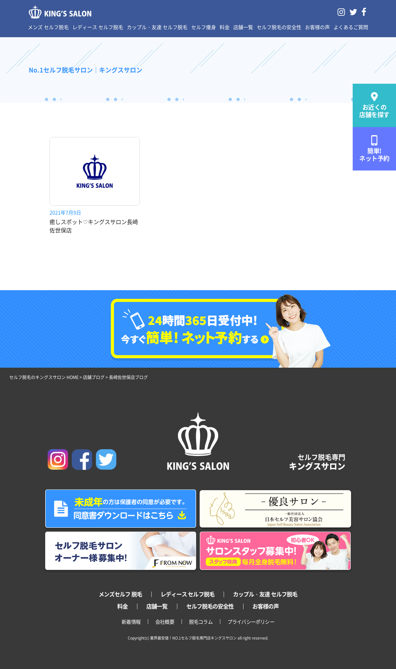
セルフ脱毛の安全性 (279, 27)
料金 (225, 27)
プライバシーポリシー (250, 621)
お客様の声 (317, 27)
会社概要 (164, 621)
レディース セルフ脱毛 (97, 27)
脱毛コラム (201, 621)
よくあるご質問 (351, 27)
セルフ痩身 (203, 27)
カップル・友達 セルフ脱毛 (157, 27)
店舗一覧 (243, 27)
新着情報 (131, 621)
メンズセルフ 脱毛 (120, 594)
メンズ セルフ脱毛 (48, 27)
